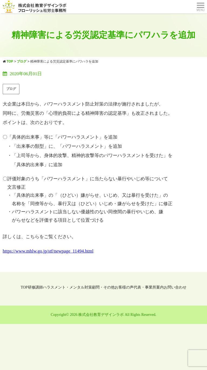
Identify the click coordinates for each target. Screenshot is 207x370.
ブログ (11, 89)
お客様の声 (124, 287)
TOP (24, 287)
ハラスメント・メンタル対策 (67, 287)
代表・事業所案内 (149, 287)
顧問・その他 (103, 287)
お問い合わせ (175, 287)
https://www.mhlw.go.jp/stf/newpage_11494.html (48, 251)
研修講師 (35, 287)
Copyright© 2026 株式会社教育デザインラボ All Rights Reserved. (103, 315)
